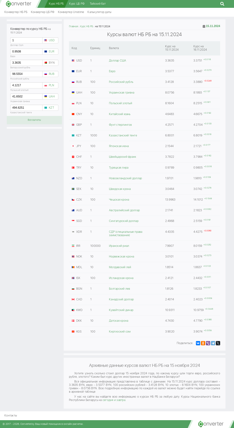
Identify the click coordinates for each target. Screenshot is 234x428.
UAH (52, 97)
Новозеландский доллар (125, 178)
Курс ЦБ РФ (77, 4)
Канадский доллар (121, 299)
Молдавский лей (120, 267)
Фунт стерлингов (120, 125)
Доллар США (17, 45)
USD (52, 40)
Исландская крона (121, 278)
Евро (12, 56)
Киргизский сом (120, 332)
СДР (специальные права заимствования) (125, 233)
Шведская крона (120, 189)
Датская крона (118, 321)
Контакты (10, 416)
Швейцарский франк (122, 157)
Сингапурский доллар (124, 221)
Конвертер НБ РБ (15, 12)
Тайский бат (98, 4)
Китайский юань (120, 114)
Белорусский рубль (20, 67)
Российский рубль (19, 78)
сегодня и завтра (114, 400)
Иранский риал (119, 246)
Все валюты (34, 120)
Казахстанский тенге (21, 112)
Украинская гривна (20, 101)
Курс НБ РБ (56, 4)
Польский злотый (19, 90)
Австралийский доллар (124, 210)
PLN (51, 85)
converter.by (19, 4)
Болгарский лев (119, 289)
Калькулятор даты (99, 12)
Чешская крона (119, 200)
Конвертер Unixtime (71, 12)
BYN (52, 63)
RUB (51, 74)
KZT (51, 108)
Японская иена (119, 146)
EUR (51, 52)
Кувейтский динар (121, 310)
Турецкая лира (118, 168)
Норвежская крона (121, 257)
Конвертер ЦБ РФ (42, 12)
